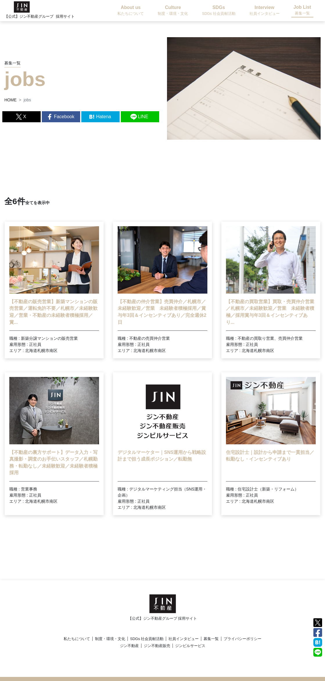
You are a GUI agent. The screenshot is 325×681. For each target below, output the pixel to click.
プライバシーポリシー (242, 639)
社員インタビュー (183, 639)
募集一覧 (211, 639)
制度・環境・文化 (110, 639)
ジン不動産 (129, 646)
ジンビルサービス (190, 646)
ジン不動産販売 (157, 646)
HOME (10, 100)
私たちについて (77, 639)
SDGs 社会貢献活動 (147, 639)
